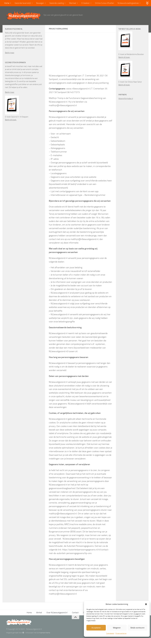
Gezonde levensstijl (23, 3)
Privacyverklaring (120, 633)
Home (6, 3)
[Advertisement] (80, 55)
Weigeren (117, 628)
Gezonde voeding (56, 3)
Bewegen (40, 3)
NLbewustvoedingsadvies (128, 3)
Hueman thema (44, 633)
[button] (146, 604)
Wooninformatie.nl (125, 98)
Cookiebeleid (110, 633)
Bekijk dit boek (11, 120)
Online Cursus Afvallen (104, 3)
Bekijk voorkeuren (137, 628)
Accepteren (96, 628)
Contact (75, 612)
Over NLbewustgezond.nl (56, 612)
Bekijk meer (9, 53)
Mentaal (72, 3)
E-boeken (86, 3)
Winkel (39, 612)
